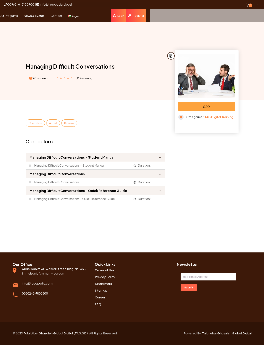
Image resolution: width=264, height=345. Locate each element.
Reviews (69, 123)
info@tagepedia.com (37, 283)
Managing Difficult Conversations (57, 174)
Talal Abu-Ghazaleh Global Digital (227, 333)
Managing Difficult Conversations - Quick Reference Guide (78, 190)
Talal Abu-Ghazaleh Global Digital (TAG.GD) (55, 333)
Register (250, 15)
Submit (188, 287)
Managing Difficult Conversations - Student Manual (72, 157)
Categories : (195, 117)
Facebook (257, 5)
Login (233, 15)
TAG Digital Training (219, 117)
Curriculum (35, 123)
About (53, 123)
